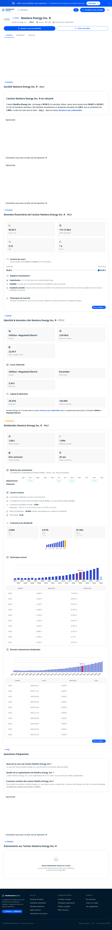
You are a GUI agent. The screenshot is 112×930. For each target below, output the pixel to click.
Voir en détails (98, 307)
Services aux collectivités (63, 22)
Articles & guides (64, 906)
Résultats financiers (37, 906)
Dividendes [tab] (20, 35)
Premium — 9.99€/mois (12, 911)
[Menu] (108, 10)
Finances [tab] (31, 35)
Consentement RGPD (103, 923)
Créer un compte (92, 903)
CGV (92, 923)
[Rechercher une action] (44, 10)
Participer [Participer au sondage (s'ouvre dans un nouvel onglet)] (93, 3)
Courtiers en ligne (64, 899)
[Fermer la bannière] (109, 3)
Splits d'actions (35, 910)
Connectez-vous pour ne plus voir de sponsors (26, 158)
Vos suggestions (92, 906)
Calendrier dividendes (38, 903)
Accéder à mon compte (92, 10)
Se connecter (91, 899)
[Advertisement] (56, 56)
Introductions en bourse (38, 914)
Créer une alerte (82, 28)
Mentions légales (84, 923)
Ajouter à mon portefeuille (29, 28)
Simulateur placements (66, 903)
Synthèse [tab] (9, 35)
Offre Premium (63, 910)
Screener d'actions (37, 899)
